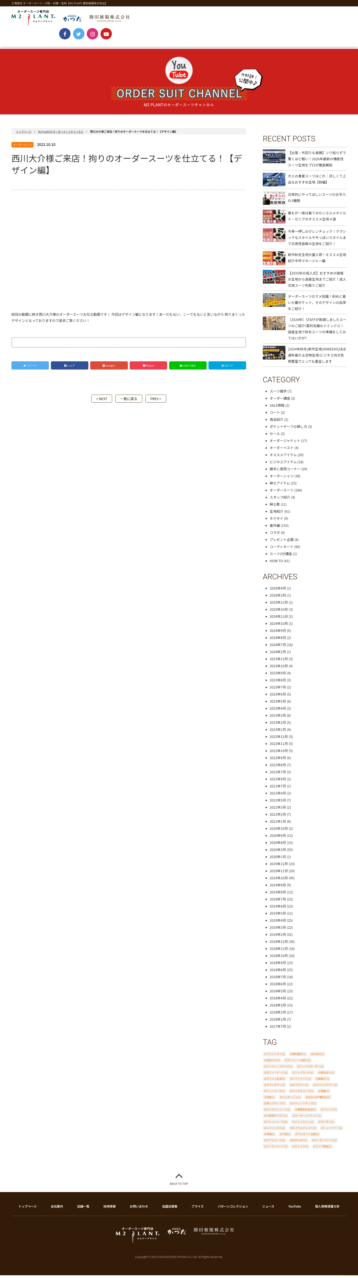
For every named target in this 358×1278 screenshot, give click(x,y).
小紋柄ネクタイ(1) (276, 1118)
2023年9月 (278, 675)
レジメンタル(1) (275, 1131)
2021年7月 (278, 788)
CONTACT (329, 41)
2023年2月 (278, 725)
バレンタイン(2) (304, 1124)
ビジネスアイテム (283, 464)
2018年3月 (278, 1008)
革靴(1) (270, 1137)
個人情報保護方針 (328, 1209)
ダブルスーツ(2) (275, 1143)
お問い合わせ (140, 1209)
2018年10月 (279, 958)
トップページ (24, 134)
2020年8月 (278, 845)
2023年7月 (278, 690)
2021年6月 (278, 796)
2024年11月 (279, 619)
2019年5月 (278, 916)
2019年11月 (279, 873)
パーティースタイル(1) (279, 1069)
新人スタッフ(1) (275, 1106)
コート (275, 415)
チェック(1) (301, 1149)
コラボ (275, 535)
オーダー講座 (280, 401)
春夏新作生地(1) (306, 1112)
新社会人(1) (327, 1075)
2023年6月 (278, 697)
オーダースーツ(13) (325, 1143)
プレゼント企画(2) (308, 1137)
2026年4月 (278, 591)
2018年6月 (278, 986)
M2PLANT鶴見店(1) (319, 1100)
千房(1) (286, 1137)
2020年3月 (278, 852)
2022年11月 (279, 746)
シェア (69, 368)
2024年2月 (278, 654)
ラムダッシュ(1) (291, 1100)
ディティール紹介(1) (299, 1063)
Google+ (109, 368)
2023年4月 (278, 711)
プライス (198, 1209)
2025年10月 (279, 612)
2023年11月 (279, 661)
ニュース (268, 1209)
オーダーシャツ (282, 478)
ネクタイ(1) (327, 1124)
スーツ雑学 (278, 394)
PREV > (160, 401)
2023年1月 (278, 732)
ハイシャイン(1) (301, 1081)
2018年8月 (278, 972)
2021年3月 (278, 810)
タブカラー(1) (300, 1087)
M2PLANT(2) (299, 1143)
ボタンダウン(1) (275, 1087)
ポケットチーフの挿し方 (288, 429)
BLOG (255, 41)
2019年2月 (278, 937)
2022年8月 (278, 767)
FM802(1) (318, 1057)
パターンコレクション (233, 1209)
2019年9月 (278, 887)
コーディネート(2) (276, 1149)
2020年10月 (279, 831)
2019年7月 (278, 902)
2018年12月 (279, 944)
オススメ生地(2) (275, 1081)
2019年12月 (279, 866)
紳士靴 (275, 507)
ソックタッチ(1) (304, 1075)
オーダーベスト (282, 450)
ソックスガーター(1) (312, 1069)
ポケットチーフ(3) (276, 1075)
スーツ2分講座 (281, 556)
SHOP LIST (188, 41)
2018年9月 (278, 965)
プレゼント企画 (282, 542)
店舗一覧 (83, 1209)
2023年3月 (278, 718)
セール (275, 436)
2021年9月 (278, 781)
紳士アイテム (280, 486)
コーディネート (281, 549)
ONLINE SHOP (290, 41)
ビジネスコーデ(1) (302, 1094)
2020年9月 (278, 838)
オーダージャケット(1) (308, 1118)
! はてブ (227, 368)
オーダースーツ (22, 148)
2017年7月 (278, 1029)
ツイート (30, 368)
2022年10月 (279, 753)
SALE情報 (277, 408)
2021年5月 (278, 803)
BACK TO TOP (179, 1187)
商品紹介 (276, 422)
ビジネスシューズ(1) (278, 1112)
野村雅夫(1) (299, 1057)
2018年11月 (279, 951)
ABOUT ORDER (62, 41)
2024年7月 (278, 647)
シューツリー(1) (333, 1131)
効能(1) (270, 1100)
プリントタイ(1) (275, 1057)
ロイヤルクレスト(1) (304, 1131)
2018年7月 (278, 979)
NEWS (26, 41)
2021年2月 (278, 817)
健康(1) (325, 1094)
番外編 (275, 528)
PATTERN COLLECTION (142, 41)
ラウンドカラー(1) (326, 1087)
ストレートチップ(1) (304, 1106)
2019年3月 (278, 930)
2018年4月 (278, 1001)
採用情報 (110, 1209)
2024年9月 (278, 633)
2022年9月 (278, 760)
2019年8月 (278, 895)
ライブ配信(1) (324, 1149)
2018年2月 (278, 1015)
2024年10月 (279, 626)
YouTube (224, 41)
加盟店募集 (171, 1209)
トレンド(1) (330, 1112)
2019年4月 (278, 923)
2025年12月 (279, 605)
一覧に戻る (128, 401)
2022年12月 (279, 739)
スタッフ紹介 (280, 500)
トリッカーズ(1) (275, 1094)
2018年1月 (278, 1022)
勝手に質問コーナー (285, 471)
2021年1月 (278, 824)
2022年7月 (278, 774)
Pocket (148, 368)
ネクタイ (276, 521)
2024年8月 (278, 640)
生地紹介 (276, 514)
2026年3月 (278, 598)
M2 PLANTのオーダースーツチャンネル (63, 134)
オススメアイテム (283, 457)
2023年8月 (278, 682)
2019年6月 (278, 909)
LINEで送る (188, 368)
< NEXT (97, 401)
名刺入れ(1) (273, 1063)
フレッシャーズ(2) (276, 1124)
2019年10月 (279, 880)
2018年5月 (278, 993)
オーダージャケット (285, 443)
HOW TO (276, 563)
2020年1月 (278, 859)
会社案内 (56, 1209)
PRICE (99, 41)
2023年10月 (279, 668)
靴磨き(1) (323, 1081)
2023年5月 (278, 704)
